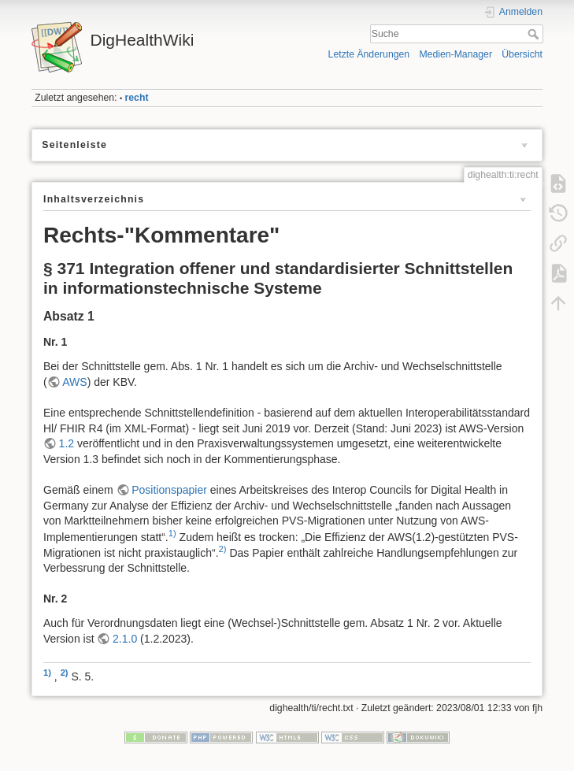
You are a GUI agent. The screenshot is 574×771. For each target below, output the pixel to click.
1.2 (66, 443)
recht (137, 97)
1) (172, 533)
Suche (535, 33)
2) (223, 549)
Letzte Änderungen (369, 54)
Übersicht (522, 54)
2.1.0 (125, 638)
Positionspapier (169, 490)
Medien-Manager (455, 54)
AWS (74, 382)
